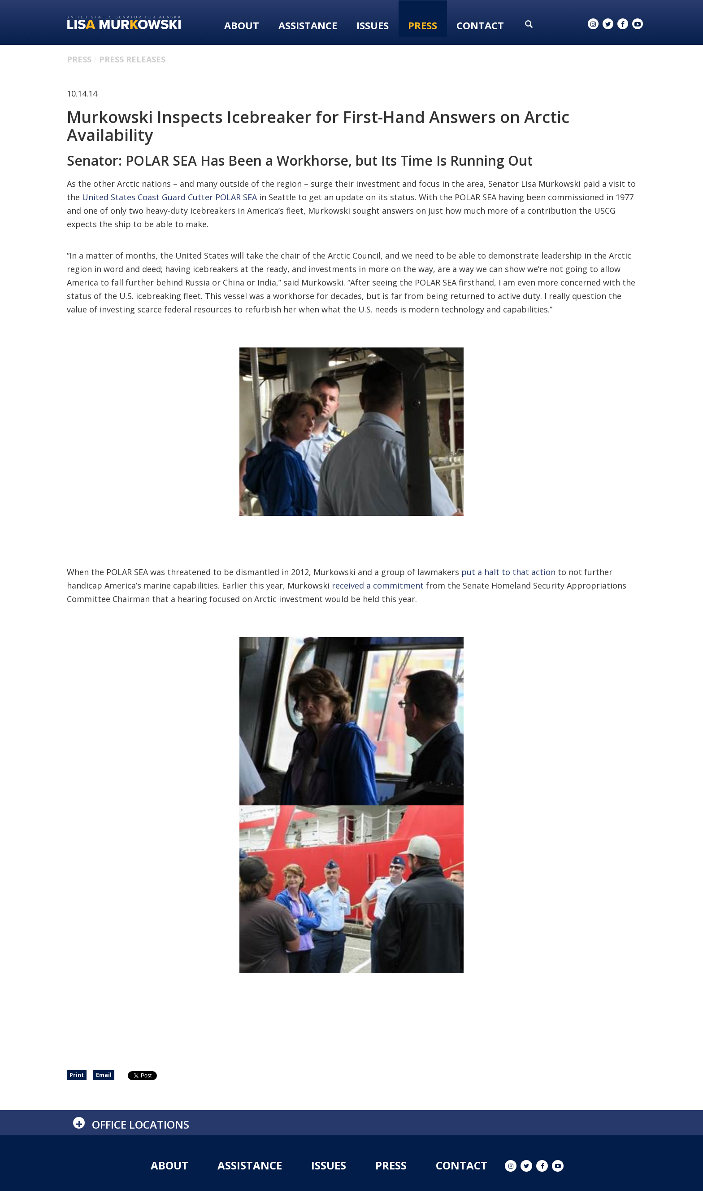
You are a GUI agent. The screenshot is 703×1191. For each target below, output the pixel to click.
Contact (480, 25)
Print (76, 1075)
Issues (372, 25)
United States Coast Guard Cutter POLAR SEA (169, 197)
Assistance (307, 25)
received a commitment (378, 585)
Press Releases (132, 59)
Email (104, 1075)
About (241, 25)
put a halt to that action (508, 572)
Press (422, 25)
